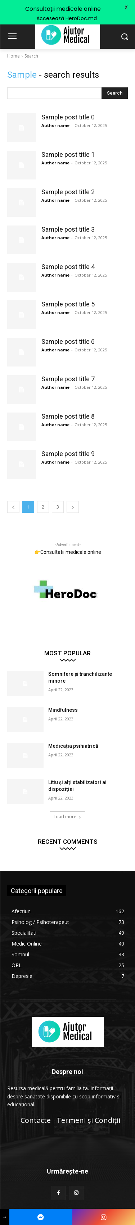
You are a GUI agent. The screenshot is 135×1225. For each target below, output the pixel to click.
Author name (55, 125)
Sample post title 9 (68, 453)
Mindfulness (63, 710)
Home (13, 56)
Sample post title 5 (68, 304)
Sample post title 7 (68, 379)
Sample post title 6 (68, 341)
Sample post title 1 (68, 154)
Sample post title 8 (68, 416)
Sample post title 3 (68, 229)
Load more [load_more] (67, 817)
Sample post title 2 (68, 192)
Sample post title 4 (68, 266)
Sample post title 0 (68, 117)
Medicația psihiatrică (73, 746)
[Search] (115, 93)
